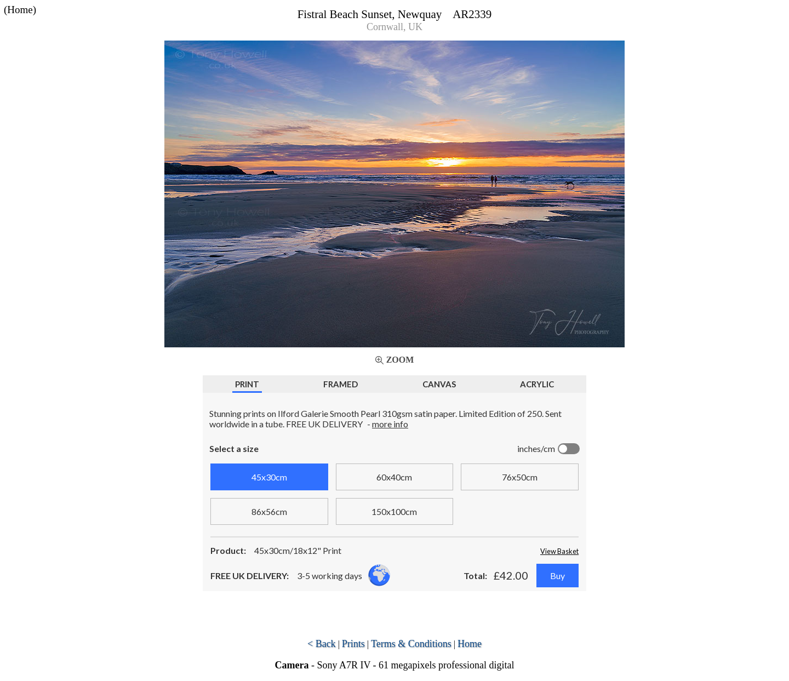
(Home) (20, 9)
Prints (353, 643)
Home (470, 643)
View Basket (559, 551)
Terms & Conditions (411, 643)
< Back (321, 643)
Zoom (400, 359)
